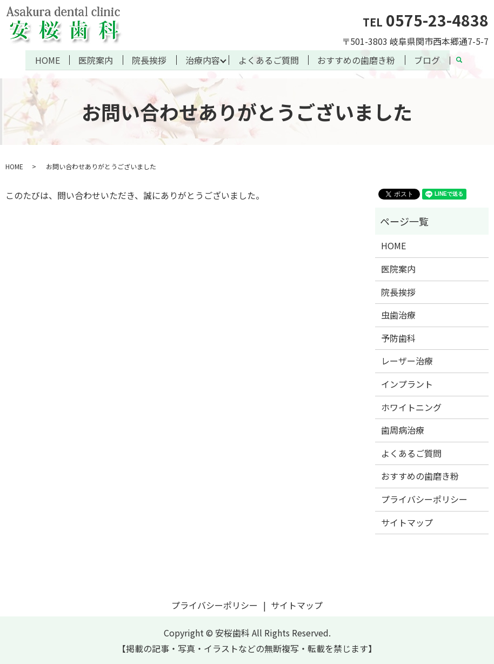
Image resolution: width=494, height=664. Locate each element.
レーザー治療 (407, 360)
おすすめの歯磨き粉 (357, 59)
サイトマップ (407, 521)
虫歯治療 (398, 314)
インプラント (407, 383)
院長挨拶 (149, 59)
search (464, 61)
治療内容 (202, 59)
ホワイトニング (411, 406)
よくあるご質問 (268, 59)
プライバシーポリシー (424, 498)
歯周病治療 (402, 429)
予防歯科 (398, 337)
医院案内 (95, 59)
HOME (47, 59)
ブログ (427, 59)
